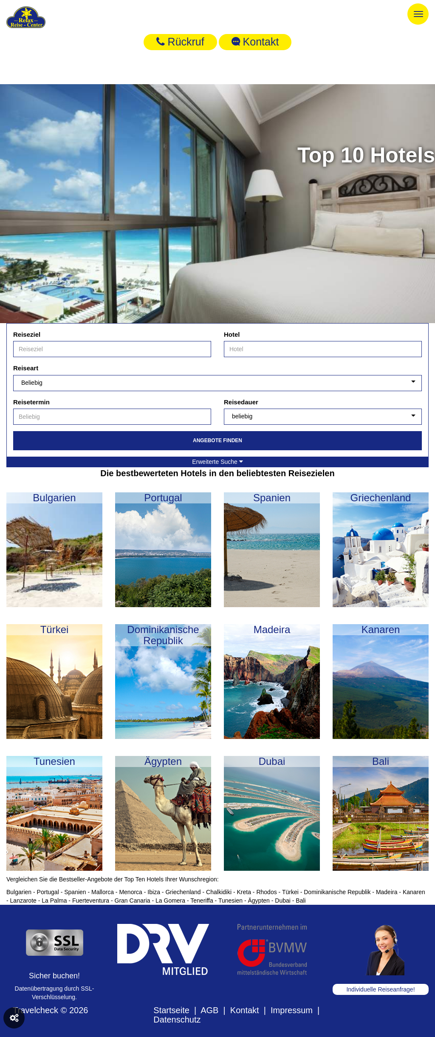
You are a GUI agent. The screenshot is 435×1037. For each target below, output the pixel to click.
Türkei (290, 892)
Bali (300, 900)
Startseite (171, 1010)
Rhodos (266, 892)
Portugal (48, 892)
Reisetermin (31, 402)
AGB (209, 1010)
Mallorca (102, 892)
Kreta (244, 892)
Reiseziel (26, 334)
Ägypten (258, 900)
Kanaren (414, 892)
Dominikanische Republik (337, 892)
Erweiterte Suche (217, 461)
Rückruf (180, 42)
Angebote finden (217, 440)
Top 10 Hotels (366, 155)
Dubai (283, 900)
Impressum (292, 1010)
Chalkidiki (219, 892)
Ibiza (153, 892)
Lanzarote (23, 900)
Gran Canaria (132, 900)
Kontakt (255, 42)
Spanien (75, 892)
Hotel (232, 334)
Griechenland (183, 892)
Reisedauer (241, 402)
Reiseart (25, 368)
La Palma (54, 900)
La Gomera (170, 900)
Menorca (130, 892)
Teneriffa (201, 900)
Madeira (387, 892)
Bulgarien (18, 892)
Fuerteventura (90, 900)
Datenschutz (177, 1019)
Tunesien (230, 900)
